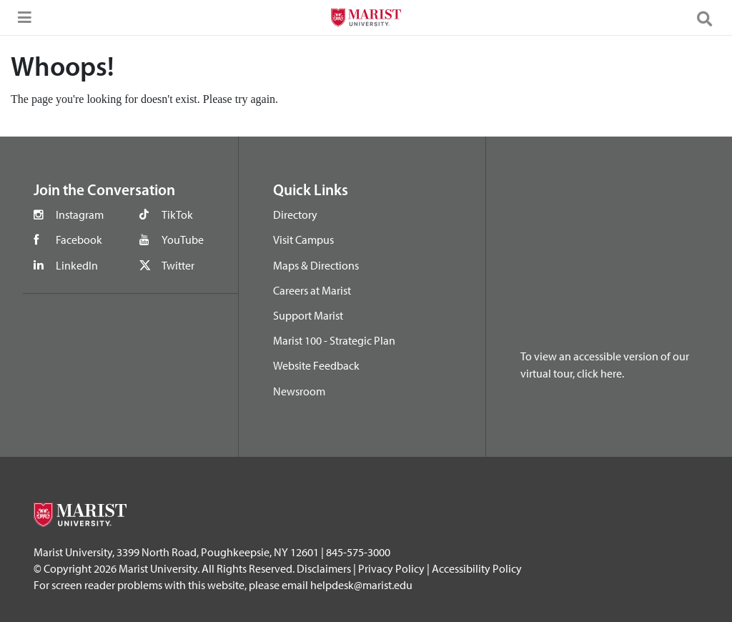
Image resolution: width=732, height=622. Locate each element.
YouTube (183, 239)
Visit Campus (303, 239)
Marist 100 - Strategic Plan (334, 340)
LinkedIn (77, 265)
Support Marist (308, 315)
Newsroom (299, 391)
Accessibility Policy (477, 568)
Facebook (79, 239)
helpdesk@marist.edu (361, 585)
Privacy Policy (391, 568)
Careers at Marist (312, 290)
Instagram (80, 214)
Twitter (178, 265)
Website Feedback (316, 365)
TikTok (177, 214)
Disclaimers (324, 568)
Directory (295, 214)
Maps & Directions (316, 265)
